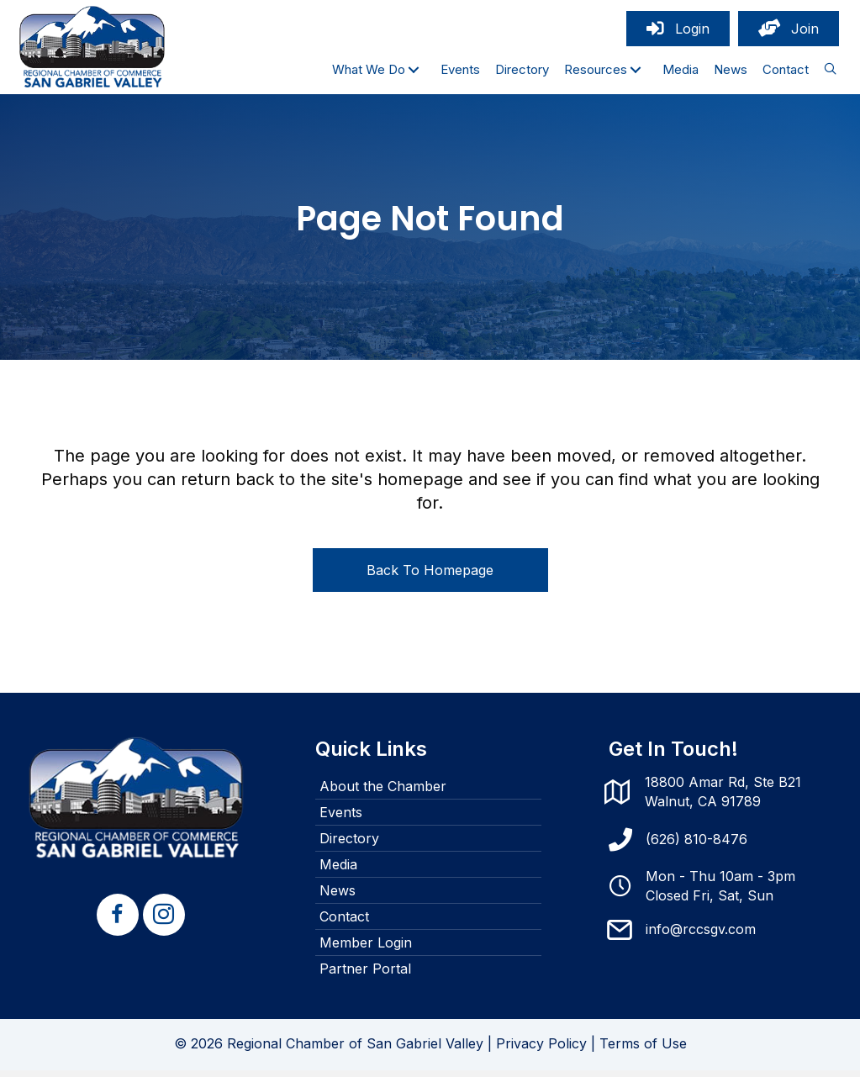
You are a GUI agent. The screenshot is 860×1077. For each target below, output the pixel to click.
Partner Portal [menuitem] (365, 975)
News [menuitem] (337, 897)
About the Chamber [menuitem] (382, 792)
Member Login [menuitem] (365, 949)
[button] (414, 72)
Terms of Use (643, 1050)
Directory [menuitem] (349, 845)
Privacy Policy (541, 1050)
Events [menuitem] (340, 818)
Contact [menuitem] (344, 923)
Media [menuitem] (338, 871)
